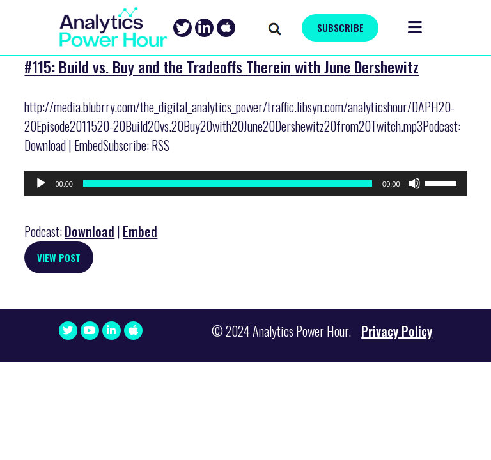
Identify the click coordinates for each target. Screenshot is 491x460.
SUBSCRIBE (340, 27)
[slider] (227, 183)
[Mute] (414, 183)
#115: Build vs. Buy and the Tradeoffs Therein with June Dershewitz (221, 66)
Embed (140, 231)
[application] (245, 183)
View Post (59, 257)
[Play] (41, 183)
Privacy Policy (396, 331)
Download (89, 231)
